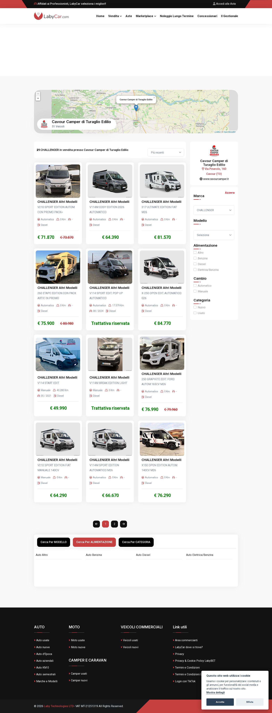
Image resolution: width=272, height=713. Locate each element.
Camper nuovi (78, 680)
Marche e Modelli (45, 681)
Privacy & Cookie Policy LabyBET (194, 660)
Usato (201, 313)
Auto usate (41, 640)
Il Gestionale (229, 16)
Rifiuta (249, 702)
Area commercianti (185, 640)
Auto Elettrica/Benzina (199, 555)
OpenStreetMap (230, 132)
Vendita (113, 16)
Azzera (230, 192)
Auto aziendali (43, 660)
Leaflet (217, 132)
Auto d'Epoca (43, 654)
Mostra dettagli (215, 692)
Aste (129, 16)
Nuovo (202, 307)
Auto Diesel (143, 555)
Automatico (204, 285)
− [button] (38, 98)
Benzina (202, 258)
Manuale (203, 291)
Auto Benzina (94, 555)
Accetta (220, 702)
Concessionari (207, 16)
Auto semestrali (45, 674)
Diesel (202, 264)
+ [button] (38, 94)
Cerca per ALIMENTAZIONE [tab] (94, 542)
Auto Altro (42, 555)
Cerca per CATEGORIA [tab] (136, 542)
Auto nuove (42, 647)
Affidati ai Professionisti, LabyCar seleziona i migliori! (70, 3)
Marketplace (144, 16)
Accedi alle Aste (224, 3)
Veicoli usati (129, 640)
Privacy (178, 654)
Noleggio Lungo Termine (177, 16)
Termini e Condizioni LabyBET (192, 674)
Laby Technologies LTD (58, 706)
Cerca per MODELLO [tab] (54, 542)
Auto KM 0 (41, 667)
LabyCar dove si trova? (188, 647)
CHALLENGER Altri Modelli (57, 202)
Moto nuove (77, 647)
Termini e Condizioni (186, 667)
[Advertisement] (136, 50)
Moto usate (77, 640)
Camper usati (78, 673)
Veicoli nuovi (129, 647)
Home (100, 16)
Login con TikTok (184, 681)
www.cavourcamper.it (214, 179)
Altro (200, 252)
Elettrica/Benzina (208, 270)
